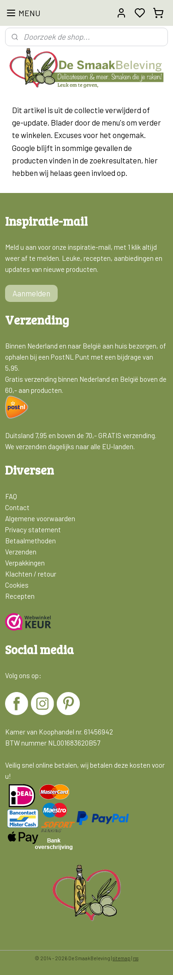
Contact (17, 507)
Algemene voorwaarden (40, 518)
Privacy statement (33, 529)
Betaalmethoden (30, 540)
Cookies (17, 585)
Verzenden (20, 552)
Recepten (20, 596)
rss (135, 958)
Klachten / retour (30, 574)
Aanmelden (31, 293)
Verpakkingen (25, 563)
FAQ (11, 496)
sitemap (122, 958)
